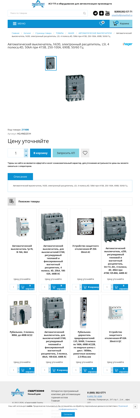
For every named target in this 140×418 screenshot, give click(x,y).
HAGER (71, 33)
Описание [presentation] (20, 176)
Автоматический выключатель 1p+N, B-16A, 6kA (22, 249)
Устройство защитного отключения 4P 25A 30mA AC (85, 249)
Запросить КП (66, 153)
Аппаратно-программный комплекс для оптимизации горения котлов (65, 394)
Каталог (27, 33)
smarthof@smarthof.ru (122, 15)
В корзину (40, 153)
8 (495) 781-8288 (94, 396)
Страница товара (43, 33)
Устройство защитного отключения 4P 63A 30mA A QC (115, 337)
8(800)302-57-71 (123, 11)
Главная (15, 33)
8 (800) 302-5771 (96, 392)
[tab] (20, 176)
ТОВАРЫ (60, 33)
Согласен (68, 414)
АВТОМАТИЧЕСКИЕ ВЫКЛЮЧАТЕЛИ (95, 33)
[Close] (135, 407)
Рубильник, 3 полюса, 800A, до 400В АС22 (22, 334)
